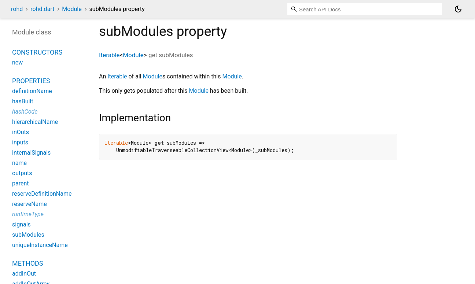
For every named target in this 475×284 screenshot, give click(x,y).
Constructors (37, 52)
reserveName (29, 203)
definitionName (32, 91)
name (19, 162)
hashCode (24, 111)
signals (21, 224)
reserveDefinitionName (42, 193)
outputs (22, 173)
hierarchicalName (35, 121)
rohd (17, 8)
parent (20, 183)
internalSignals (31, 152)
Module (71, 8)
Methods (27, 263)
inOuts (20, 132)
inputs (20, 142)
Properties (31, 81)
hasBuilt (22, 101)
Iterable (109, 55)
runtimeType (28, 214)
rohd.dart (42, 8)
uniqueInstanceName (40, 244)
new (17, 62)
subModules (28, 234)
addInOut (24, 273)
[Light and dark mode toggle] (458, 9)
